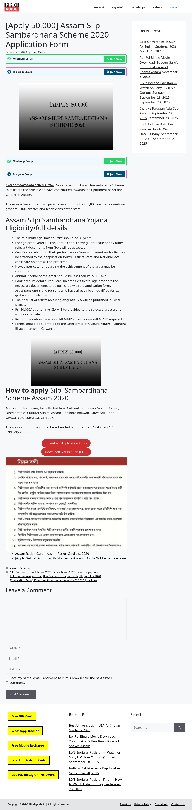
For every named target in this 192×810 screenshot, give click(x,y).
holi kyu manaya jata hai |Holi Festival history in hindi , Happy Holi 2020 (55, 576)
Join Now (114, 59)
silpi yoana (92, 572)
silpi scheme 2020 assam (68, 572)
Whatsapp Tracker (25, 731)
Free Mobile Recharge (28, 745)
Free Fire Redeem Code (29, 760)
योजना (177, 7)
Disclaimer (161, 804)
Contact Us (177, 804)
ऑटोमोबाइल (138, 7)
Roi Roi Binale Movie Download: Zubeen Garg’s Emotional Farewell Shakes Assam (94, 741)
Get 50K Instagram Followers (33, 775)
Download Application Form (66, 443)
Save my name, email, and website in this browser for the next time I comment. (61, 680)
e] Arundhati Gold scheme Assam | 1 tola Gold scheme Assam (80, 558)
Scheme (25, 568)
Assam (14, 568)
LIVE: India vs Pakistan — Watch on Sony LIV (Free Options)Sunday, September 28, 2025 (95, 757)
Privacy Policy (142, 804)
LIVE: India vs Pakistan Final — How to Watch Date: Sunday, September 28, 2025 (95, 784)
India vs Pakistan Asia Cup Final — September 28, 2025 (159, 113)
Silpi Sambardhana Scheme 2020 (30, 572)
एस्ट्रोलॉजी (117, 7)
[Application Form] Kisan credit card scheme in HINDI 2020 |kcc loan (53, 580)
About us (125, 804)
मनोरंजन (157, 7)
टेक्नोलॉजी (98, 7)
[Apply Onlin (24, 558)
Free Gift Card (22, 716)
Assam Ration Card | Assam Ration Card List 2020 (52, 553)
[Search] (179, 727)
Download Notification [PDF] (66, 452)
